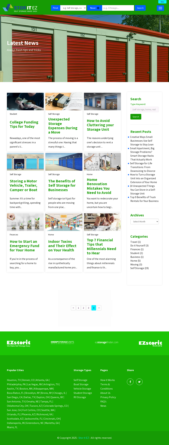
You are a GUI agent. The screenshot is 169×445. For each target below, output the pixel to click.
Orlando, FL (13, 414)
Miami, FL (12, 427)
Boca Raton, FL (15, 393)
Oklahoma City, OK (17, 406)
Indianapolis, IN (15, 423)
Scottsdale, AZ (15, 418)
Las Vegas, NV (34, 384)
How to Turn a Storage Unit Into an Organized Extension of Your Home (143, 178)
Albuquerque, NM (43, 388)
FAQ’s (103, 401)
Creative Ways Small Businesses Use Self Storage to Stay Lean (141, 140)
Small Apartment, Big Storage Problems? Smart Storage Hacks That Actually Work (142, 154)
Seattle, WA (47, 410)
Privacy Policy (108, 397)
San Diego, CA (14, 397)
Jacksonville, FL (33, 418)
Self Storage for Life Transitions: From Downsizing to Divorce (142, 167)
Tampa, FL (46, 401)
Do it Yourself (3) (139, 245)
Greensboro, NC (35, 423)
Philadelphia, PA (16, 384)
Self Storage (80, 380)
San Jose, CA (14, 410)
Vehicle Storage (82, 388)
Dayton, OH (42, 397)
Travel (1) (135, 242)
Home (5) (135, 260)
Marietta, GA (52, 423)
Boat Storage (81, 384)
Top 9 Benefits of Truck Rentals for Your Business (144, 199)
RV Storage (80, 397)
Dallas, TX (29, 397)
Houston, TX (14, 380)
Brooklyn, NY (32, 393)
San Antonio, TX (16, 401)
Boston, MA (26, 388)
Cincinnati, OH (52, 418)
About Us (105, 393)
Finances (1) (137, 249)
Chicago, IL (59, 393)
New (162, 2)
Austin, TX (12, 388)
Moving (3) (136, 264)
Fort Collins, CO (31, 410)
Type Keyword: (138, 104)
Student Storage (83, 393)
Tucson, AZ (36, 406)
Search (140, 7)
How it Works (107, 380)
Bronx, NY (46, 393)
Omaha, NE (32, 401)
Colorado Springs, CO (55, 406)
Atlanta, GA (42, 380)
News (103, 406)
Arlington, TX (51, 384)
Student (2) (136, 253)
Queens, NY (57, 397)
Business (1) (137, 257)
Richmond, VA (44, 414)
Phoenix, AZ (28, 414)
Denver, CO (28, 380)
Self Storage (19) (139, 268)
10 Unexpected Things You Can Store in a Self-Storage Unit (143, 189)
